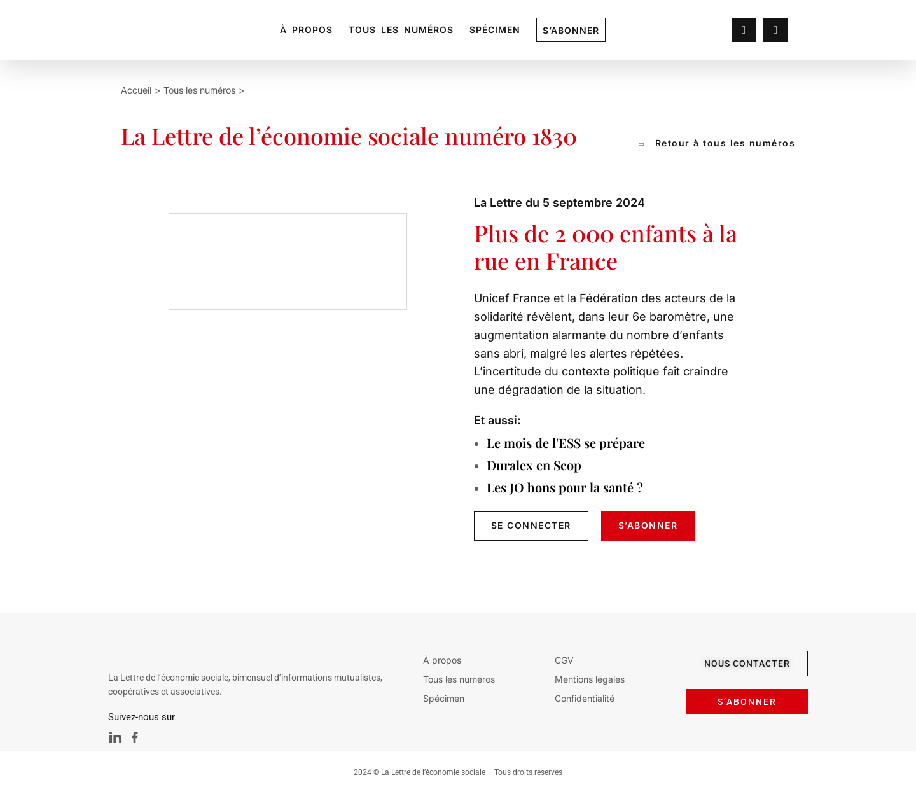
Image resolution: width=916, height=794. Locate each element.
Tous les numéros (401, 29)
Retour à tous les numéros (717, 142)
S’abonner (571, 30)
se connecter (531, 525)
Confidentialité (584, 698)
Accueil (136, 90)
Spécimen (494, 29)
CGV (564, 660)
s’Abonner (648, 525)
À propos (306, 29)
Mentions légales (590, 679)
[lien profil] (744, 31)
